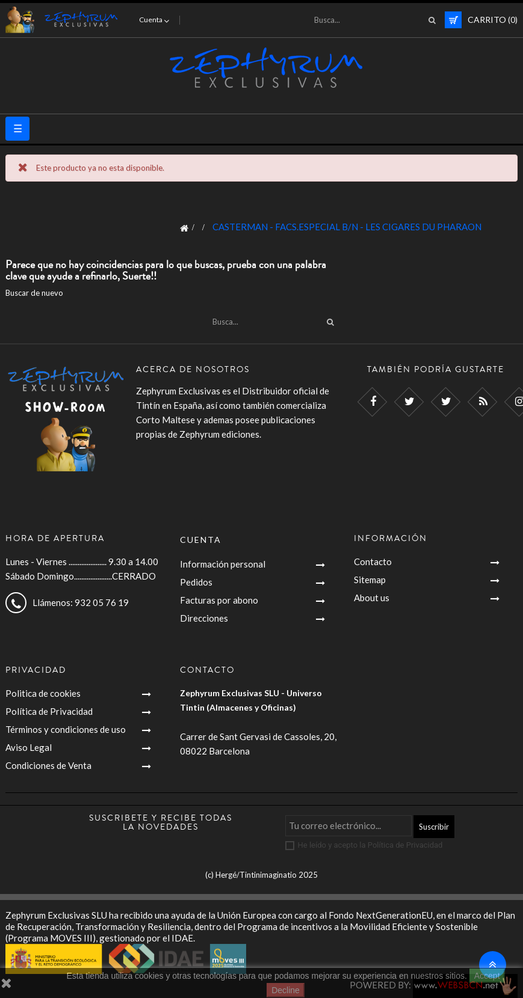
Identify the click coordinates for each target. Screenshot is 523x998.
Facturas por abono (219, 600)
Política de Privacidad (49, 711)
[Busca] (371, 19)
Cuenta (200, 539)
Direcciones (204, 618)
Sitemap (370, 579)
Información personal (222, 564)
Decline (285, 990)
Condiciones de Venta (48, 765)
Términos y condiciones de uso (65, 729)
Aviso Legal (28, 747)
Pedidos (196, 582)
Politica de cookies (43, 693)
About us (371, 597)
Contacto (373, 561)
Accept (487, 976)
